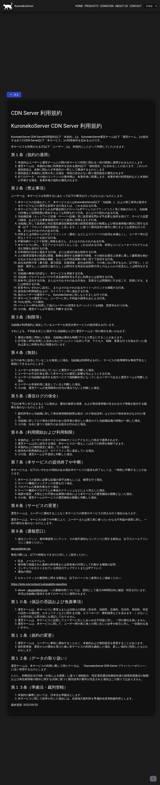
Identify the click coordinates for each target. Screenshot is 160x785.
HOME (79, 6)
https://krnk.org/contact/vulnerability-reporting (39, 584)
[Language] (150, 6)
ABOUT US (121, 6)
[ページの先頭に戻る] (153, 779)
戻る (14, 94)
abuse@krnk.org (20, 548)
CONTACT (136, 6)
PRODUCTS (92, 6)
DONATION (107, 6)
